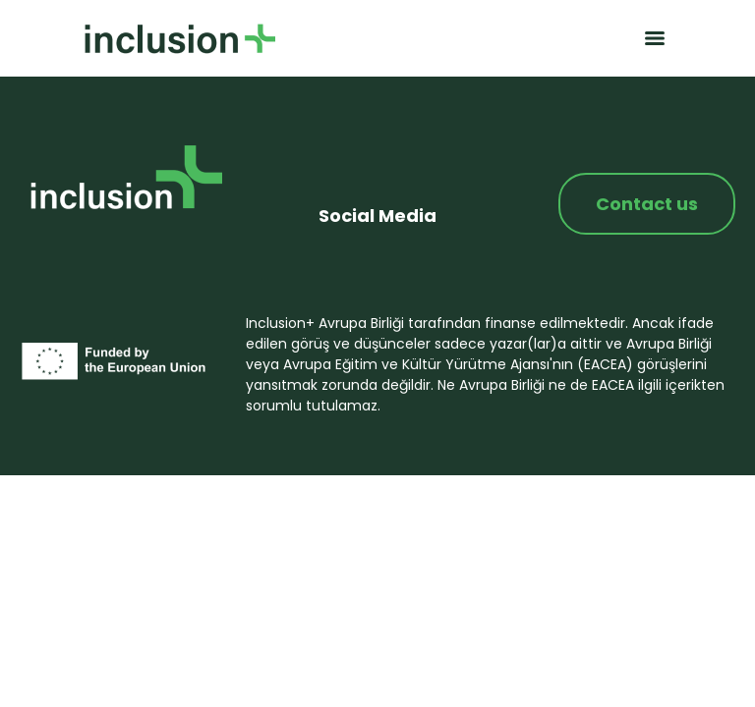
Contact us (647, 203)
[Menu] (654, 38)
